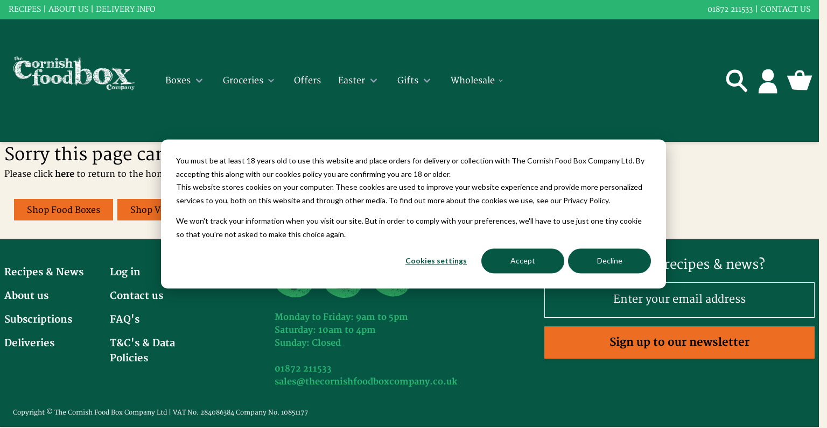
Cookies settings (436, 260)
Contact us (785, 9)
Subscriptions (38, 319)
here (64, 174)
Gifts (415, 80)
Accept (522, 260)
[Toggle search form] (737, 81)
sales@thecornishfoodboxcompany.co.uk (366, 381)
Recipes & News (43, 272)
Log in (125, 272)
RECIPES (25, 9)
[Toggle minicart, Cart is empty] (799, 81)
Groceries (250, 80)
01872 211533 (730, 9)
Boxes (185, 80)
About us (68, 9)
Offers (307, 80)
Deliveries (29, 343)
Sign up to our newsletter (679, 342)
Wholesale (477, 80)
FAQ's (124, 319)
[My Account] (768, 81)
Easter (359, 80)
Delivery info (126, 9)
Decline (609, 260)
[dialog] (413, 213)
